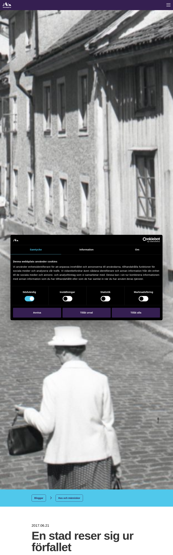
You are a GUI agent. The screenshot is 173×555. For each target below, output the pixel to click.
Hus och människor (69, 498)
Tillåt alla (136, 312)
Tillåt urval (86, 312)
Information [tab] (86, 249)
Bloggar (38, 498)
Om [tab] (137, 249)
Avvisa (37, 312)
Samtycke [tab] (36, 249)
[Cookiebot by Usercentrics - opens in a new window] (145, 239)
